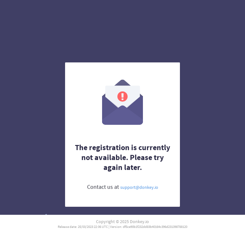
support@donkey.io (139, 187)
